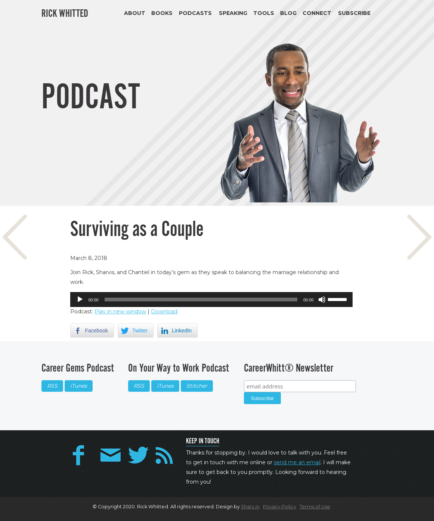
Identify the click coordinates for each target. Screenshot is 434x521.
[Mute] (322, 299)
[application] (211, 299)
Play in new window (120, 311)
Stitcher (196, 385)
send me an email (297, 462)
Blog (288, 13)
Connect (317, 13)
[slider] (201, 299)
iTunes (78, 385)
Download (164, 311)
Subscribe (354, 13)
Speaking (233, 13)
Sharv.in (250, 506)
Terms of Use (315, 506)
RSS (52, 385)
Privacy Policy (279, 506)
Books (162, 13)
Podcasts (195, 13)
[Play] (80, 299)
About (134, 13)
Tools (263, 13)
